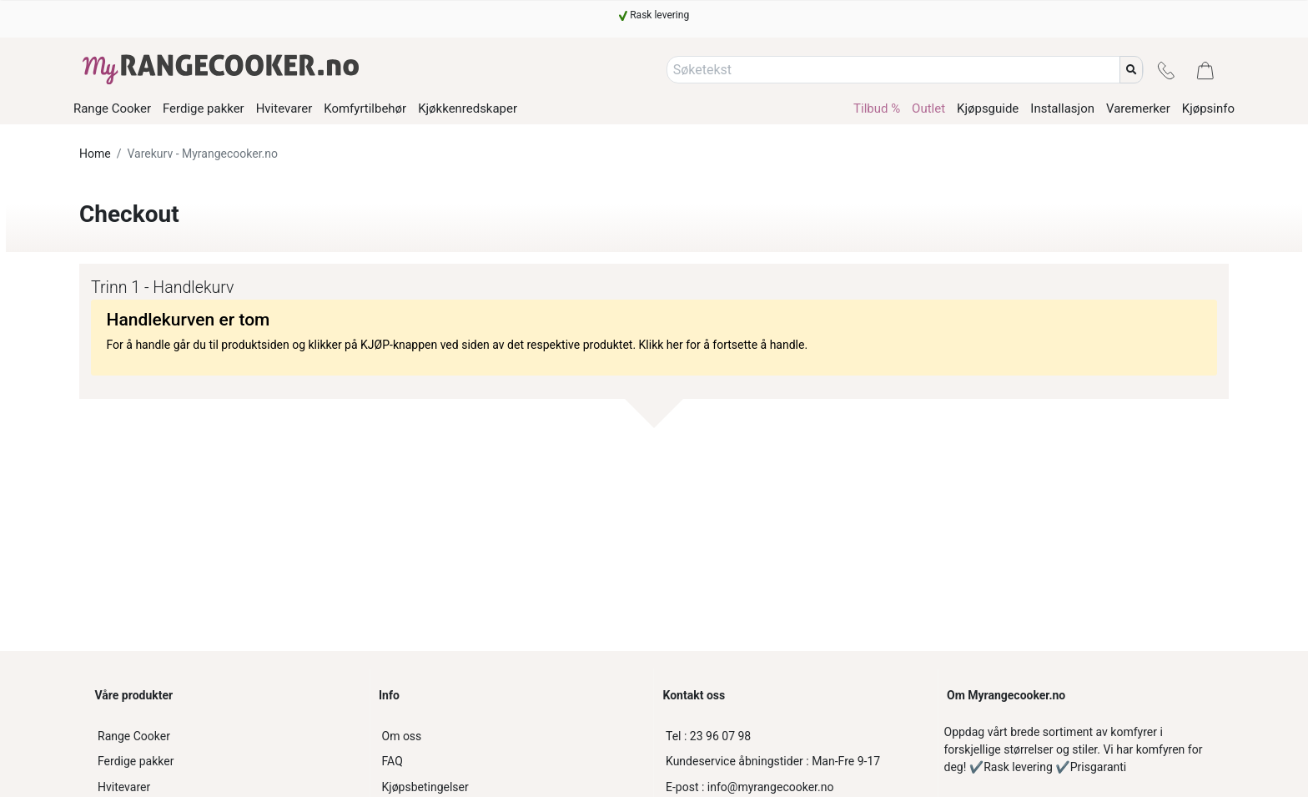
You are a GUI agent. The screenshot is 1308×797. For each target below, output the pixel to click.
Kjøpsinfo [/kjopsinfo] (1208, 108)
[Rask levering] (654, 15)
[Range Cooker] (228, 736)
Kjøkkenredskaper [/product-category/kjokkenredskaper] (467, 109)
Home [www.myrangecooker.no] (95, 153)
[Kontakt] (1166, 69)
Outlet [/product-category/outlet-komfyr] (928, 108)
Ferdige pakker (136, 761)
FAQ (392, 761)
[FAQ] (512, 761)
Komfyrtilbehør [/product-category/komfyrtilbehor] (365, 109)
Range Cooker (134, 736)
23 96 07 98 (708, 736)
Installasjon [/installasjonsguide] (1062, 108)
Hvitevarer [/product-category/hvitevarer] (284, 109)
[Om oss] (512, 736)
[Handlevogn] (1205, 69)
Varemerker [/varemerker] (1138, 108)
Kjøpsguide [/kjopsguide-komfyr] (988, 108)
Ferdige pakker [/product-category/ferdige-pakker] (203, 109)
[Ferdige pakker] (228, 761)
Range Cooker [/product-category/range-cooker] (112, 109)
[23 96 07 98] (796, 736)
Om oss (402, 736)
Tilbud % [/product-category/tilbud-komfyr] (876, 108)
